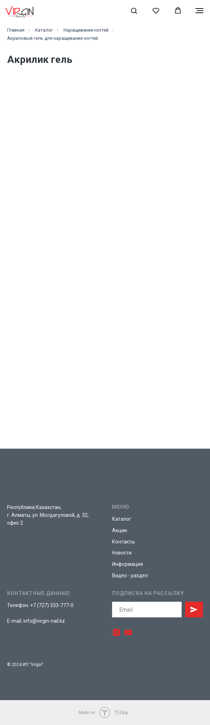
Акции (119, 530)
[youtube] (128, 632)
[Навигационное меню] (199, 10)
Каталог (44, 30)
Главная (15, 30)
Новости (122, 553)
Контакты (123, 542)
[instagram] (116, 632)
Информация (127, 564)
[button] (134, 10)
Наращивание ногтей (86, 30)
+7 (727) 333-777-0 (51, 605)
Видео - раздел (130, 575)
